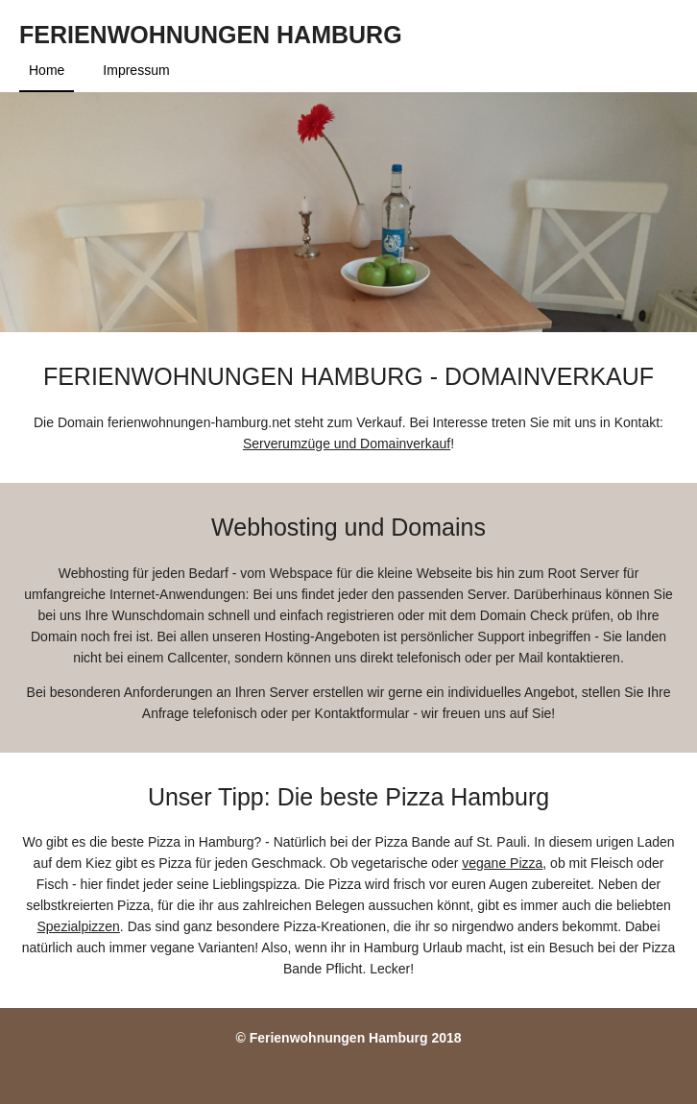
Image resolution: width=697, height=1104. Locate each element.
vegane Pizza (502, 863)
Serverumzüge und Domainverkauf (346, 443)
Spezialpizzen (77, 926)
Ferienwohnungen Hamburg (210, 34)
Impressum (136, 70)
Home (46, 70)
